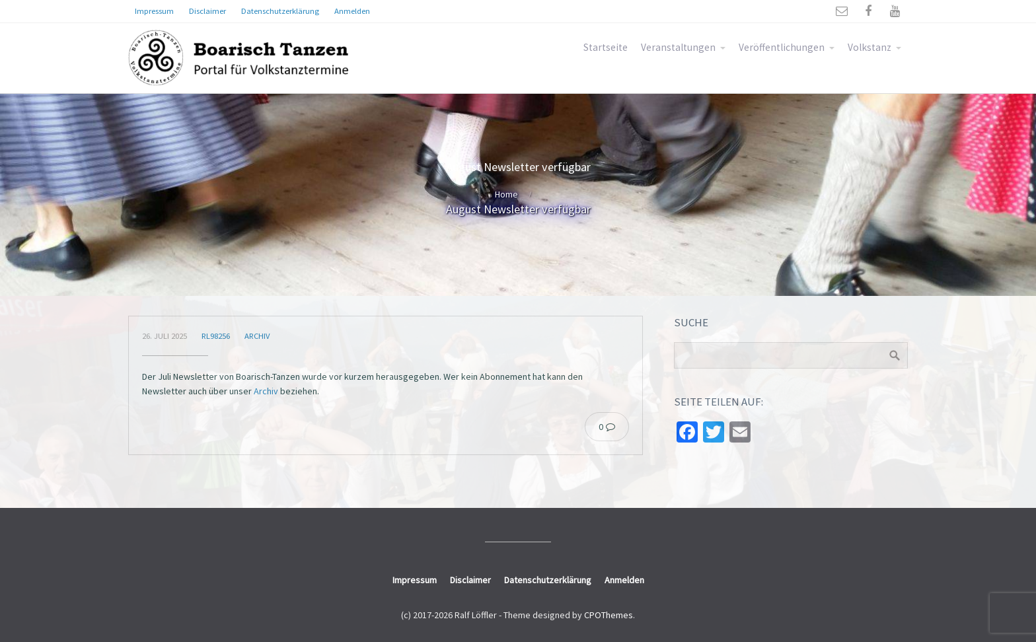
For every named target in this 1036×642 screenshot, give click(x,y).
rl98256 (216, 336)
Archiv (257, 336)
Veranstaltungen (678, 47)
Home (506, 194)
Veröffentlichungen (782, 47)
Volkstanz (869, 47)
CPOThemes (608, 615)
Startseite (605, 47)
